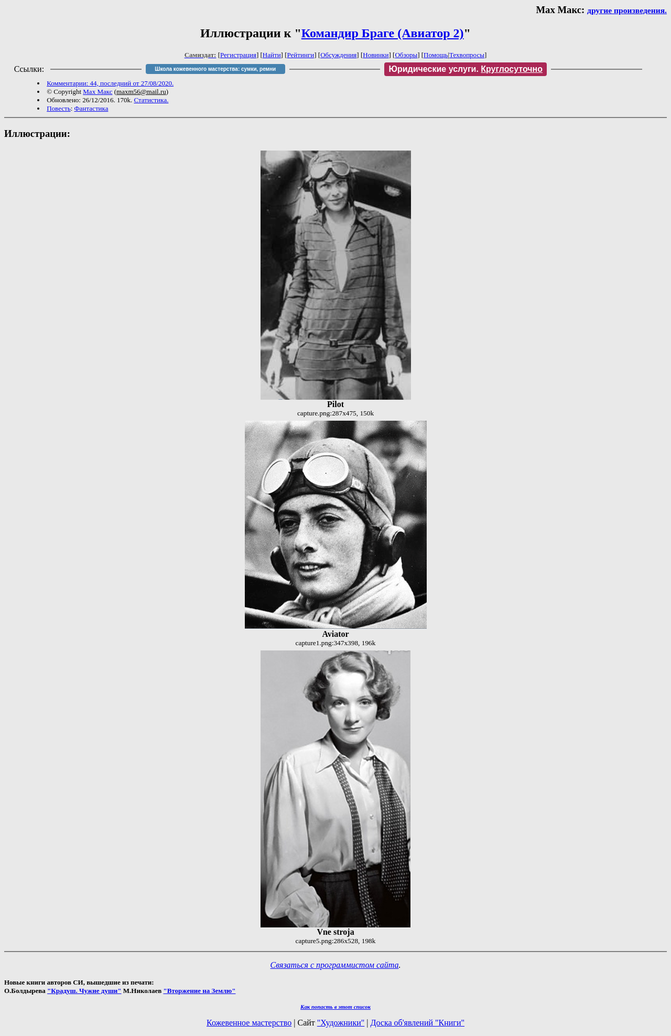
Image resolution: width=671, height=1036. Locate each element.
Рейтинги (301, 55)
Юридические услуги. (465, 69)
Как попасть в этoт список (335, 1006)
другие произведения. (627, 10)
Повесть (58, 108)
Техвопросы (466, 55)
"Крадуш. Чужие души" (84, 991)
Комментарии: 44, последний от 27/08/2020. (110, 83)
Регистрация (238, 55)
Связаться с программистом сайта (334, 964)
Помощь (436, 55)
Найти (272, 55)
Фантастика (91, 108)
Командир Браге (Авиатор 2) (382, 33)
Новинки (375, 55)
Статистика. (151, 100)
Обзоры (406, 55)
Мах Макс (97, 91)
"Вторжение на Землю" (199, 991)
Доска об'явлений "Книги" (417, 1022)
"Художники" (340, 1022)
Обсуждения (338, 55)
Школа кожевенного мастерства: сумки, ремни (215, 69)
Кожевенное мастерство (249, 1022)
